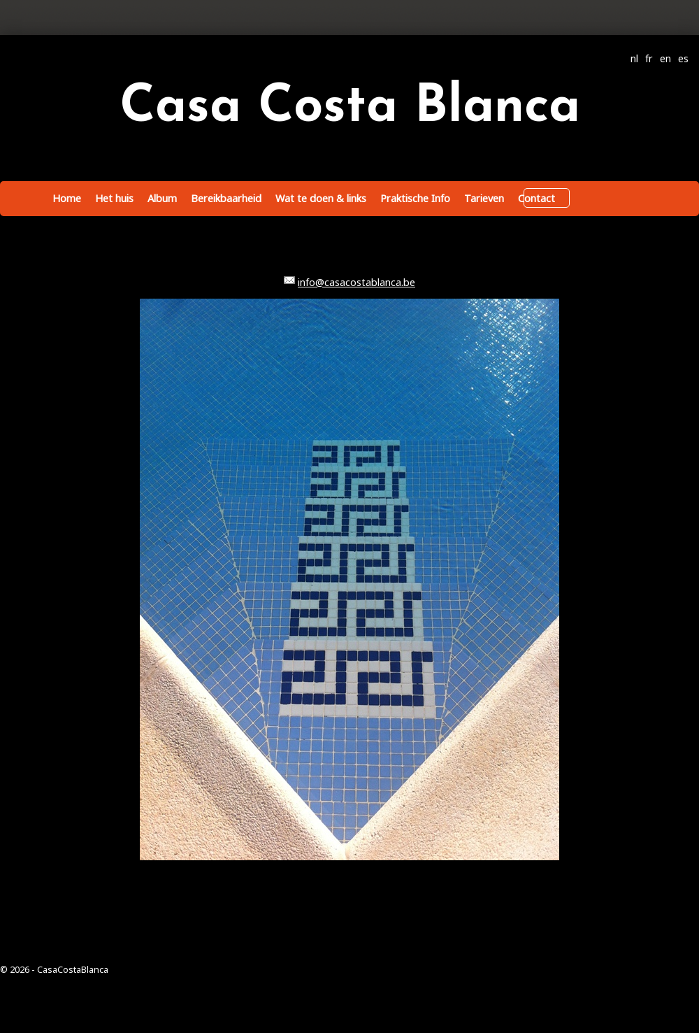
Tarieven (484, 198)
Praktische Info (415, 198)
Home (66, 198)
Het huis (114, 198)
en (665, 58)
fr (649, 58)
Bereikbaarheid (226, 198)
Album (162, 198)
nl (634, 58)
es (683, 58)
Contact (536, 198)
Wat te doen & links (320, 198)
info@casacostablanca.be (356, 282)
